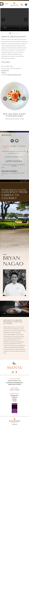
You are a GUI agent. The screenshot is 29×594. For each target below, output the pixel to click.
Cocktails (22, 146)
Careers (14, 399)
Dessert (13, 146)
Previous (3, 19)
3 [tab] (14, 33)
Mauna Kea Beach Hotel (14, 74)
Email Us (14, 397)
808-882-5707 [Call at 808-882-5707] (5, 70)
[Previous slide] (5, 98)
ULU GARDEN (14, 245)
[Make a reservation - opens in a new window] (17, 140)
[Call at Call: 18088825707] (22, 5)
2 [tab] (12, 33)
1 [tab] (10, 33)
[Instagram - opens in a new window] (12, 372)
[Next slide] (24, 98)
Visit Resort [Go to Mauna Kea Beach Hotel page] (14, 421)
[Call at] (12, 140)
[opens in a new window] (26, 5)
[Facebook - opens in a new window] (16, 372)
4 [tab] (16, 33)
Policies (14, 400)
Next (26, 19)
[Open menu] (6, 4)
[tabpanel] (14, 19)
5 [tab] (18, 33)
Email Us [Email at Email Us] (3, 72)
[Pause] (14, 227)
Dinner (6, 146)
